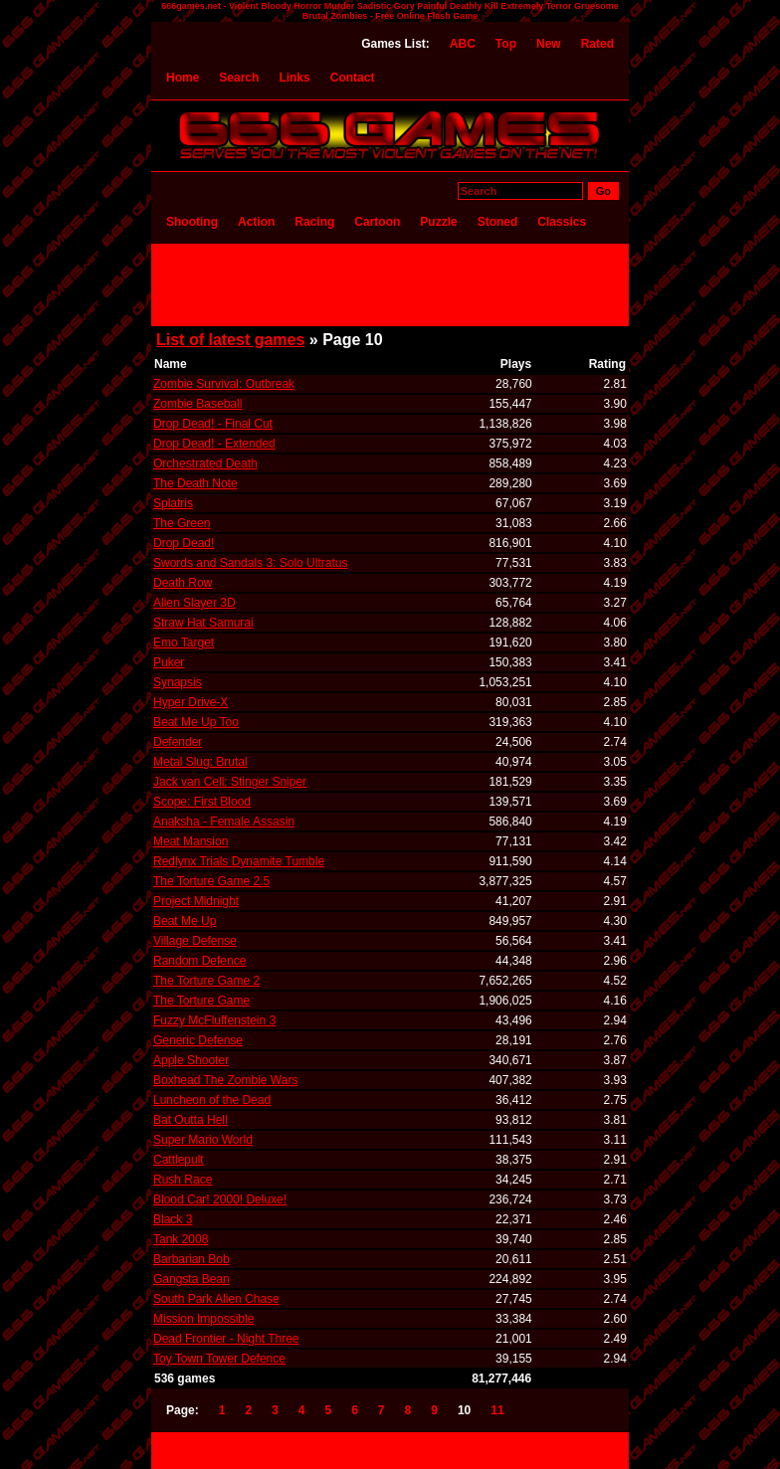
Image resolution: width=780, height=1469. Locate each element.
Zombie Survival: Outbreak (223, 384)
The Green (181, 523)
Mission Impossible (203, 1319)
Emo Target (183, 642)
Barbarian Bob (191, 1259)
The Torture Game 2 (206, 981)
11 (496, 1410)
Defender (177, 742)
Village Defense (195, 941)
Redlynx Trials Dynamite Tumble (238, 861)
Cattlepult (178, 1160)
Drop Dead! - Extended (214, 444)
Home (182, 78)
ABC (463, 44)
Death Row (182, 583)
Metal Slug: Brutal (200, 762)
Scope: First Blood (202, 802)
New (548, 44)
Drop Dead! (183, 543)
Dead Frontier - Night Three (226, 1339)
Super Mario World (203, 1140)
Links (294, 78)
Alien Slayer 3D (194, 603)
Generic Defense (198, 1040)
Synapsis (177, 682)
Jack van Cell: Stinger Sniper (229, 782)
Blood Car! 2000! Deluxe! (220, 1199)
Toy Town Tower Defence (219, 1359)
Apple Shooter (191, 1060)
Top (505, 44)
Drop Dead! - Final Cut (213, 424)
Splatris (173, 503)
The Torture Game (201, 1001)
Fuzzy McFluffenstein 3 (214, 1020)
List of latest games (230, 339)
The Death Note (195, 483)
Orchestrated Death (205, 463)
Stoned (498, 222)
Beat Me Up (184, 921)
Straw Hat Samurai (203, 623)
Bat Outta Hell (190, 1120)
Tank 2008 (180, 1239)
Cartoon (377, 222)
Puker (168, 662)
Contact (352, 78)
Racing (314, 222)
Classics (561, 222)
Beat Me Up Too (196, 722)
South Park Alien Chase (216, 1299)
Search (239, 78)
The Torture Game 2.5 (211, 881)
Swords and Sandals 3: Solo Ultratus (250, 563)
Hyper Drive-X (190, 702)
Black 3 (172, 1219)
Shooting (192, 222)
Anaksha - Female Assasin (223, 821)
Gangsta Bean (191, 1279)
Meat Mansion (190, 841)
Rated (597, 44)
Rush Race (182, 1180)
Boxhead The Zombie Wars (225, 1080)
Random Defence (199, 961)
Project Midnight (196, 901)
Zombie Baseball (197, 404)
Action (256, 222)
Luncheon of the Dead (212, 1100)
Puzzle (438, 222)
